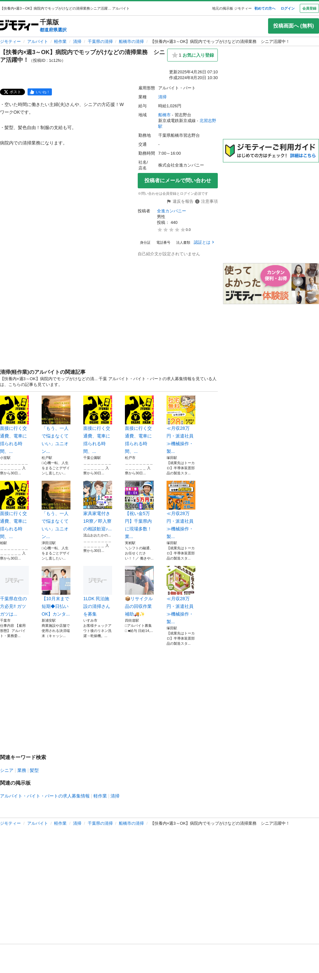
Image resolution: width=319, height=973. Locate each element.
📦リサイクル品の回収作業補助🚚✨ (139, 591)
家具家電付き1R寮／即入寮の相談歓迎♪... (97, 506)
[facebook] (40, 91)
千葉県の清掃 (100, 41)
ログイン (288, 8)
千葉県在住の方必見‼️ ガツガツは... (14, 591)
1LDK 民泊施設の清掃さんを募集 (97, 591)
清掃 (77, 41)
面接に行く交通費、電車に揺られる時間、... (14, 425)
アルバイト (37, 41)
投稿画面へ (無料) (293, 26)
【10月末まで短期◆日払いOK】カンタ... (56, 591)
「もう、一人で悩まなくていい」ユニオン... (56, 425)
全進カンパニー (171, 210)
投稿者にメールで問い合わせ (177, 180)
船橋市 (164, 114)
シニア (6, 770)
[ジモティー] (19, 26)
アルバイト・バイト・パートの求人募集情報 (45, 795)
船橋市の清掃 (131, 41)
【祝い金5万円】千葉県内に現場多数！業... (139, 510)
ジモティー (10, 41)
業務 (21, 770)
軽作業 (60, 41)
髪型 (34, 770)
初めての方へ (264, 8)
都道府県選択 (53, 29)
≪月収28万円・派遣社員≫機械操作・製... (181, 425)
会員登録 (309, 8)
